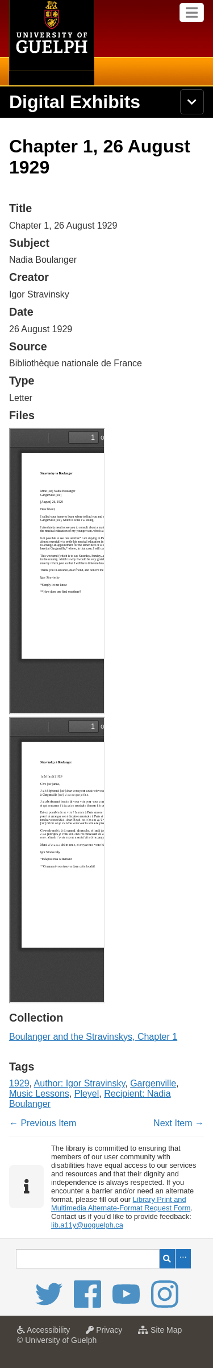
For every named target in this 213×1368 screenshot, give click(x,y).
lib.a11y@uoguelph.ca (87, 1225)
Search (167, 1258)
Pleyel (86, 1093)
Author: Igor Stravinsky (80, 1083)
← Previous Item (42, 1123)
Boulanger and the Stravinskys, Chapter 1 (93, 1037)
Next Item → (178, 1123)
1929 (19, 1083)
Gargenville (153, 1083)
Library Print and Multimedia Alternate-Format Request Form (120, 1203)
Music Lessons (39, 1093)
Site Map (162, 1333)
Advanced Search (183, 1258)
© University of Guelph (57, 1340)
